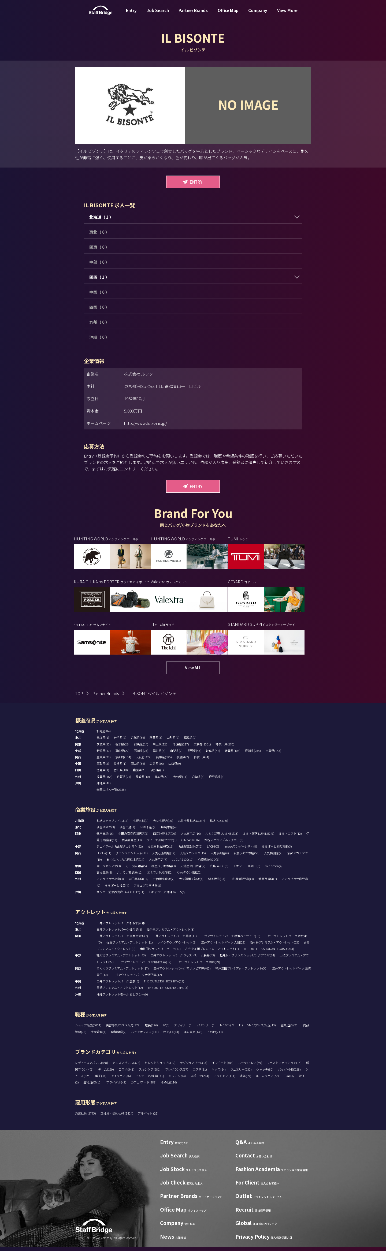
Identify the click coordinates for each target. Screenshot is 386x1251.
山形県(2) (173, 741)
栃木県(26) (122, 748)
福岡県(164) (104, 780)
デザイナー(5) (183, 1029)
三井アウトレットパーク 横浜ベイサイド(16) (230, 939)
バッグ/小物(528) (289, 1073)
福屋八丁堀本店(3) (163, 869)
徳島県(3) (102, 774)
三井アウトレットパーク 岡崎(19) (198, 965)
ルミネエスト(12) (290, 837)
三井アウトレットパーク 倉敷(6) (117, 985)
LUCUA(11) (103, 857)
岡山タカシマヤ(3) (108, 869)
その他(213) (215, 1035)
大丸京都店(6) (219, 857)
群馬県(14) (141, 748)
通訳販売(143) (193, 1035)
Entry (131, 14)
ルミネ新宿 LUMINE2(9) (258, 837)
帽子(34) (100, 1079)
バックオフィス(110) (145, 1035)
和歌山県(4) (201, 761)
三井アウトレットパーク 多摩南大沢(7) (122, 939)
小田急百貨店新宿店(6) (133, 837)
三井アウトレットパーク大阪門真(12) (137, 978)
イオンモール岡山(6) (246, 869)
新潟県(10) (103, 754)
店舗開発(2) (119, 1035)
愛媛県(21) (139, 774)
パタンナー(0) (206, 1029)
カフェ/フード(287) (144, 1086)
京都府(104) (123, 761)
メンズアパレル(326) (126, 1066)
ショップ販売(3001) (88, 1029)
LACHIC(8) (214, 850)
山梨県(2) (176, 754)
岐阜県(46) (213, 754)
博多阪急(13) (216, 883)
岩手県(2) (120, 741)
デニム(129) (106, 1073)
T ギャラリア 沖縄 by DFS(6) (167, 895)
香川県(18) (121, 774)
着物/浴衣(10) (92, 1086)
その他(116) (169, 1086)
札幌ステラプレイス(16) (112, 824)
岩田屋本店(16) (138, 883)
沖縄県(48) (103, 787)
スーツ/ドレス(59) (250, 1066)
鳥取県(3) (102, 767)
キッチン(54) (177, 1079)
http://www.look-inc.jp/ (145, 423)
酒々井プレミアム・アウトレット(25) (274, 946)
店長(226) (151, 1029)
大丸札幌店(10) (163, 824)
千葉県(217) (181, 748)
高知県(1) (157, 774)
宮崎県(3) (198, 780)
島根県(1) (120, 767)
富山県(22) (122, 754)
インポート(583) (222, 1066)
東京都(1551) (202, 748)
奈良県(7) (182, 761)
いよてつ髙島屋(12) (130, 876)
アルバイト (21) (148, 1117)
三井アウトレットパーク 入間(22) (223, 946)
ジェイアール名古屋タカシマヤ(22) (119, 850)
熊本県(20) (161, 780)
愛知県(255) (253, 754)
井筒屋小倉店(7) (164, 883)
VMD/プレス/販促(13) (261, 1029)
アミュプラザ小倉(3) (110, 883)
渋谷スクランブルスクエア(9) (223, 843)
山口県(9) (174, 767)
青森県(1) (102, 741)
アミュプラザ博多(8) (147, 889)
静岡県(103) (232, 754)
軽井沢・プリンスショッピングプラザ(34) (247, 959)
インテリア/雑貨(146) (149, 1079)
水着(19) (245, 1079)
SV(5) (165, 1029)
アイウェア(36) (121, 1079)
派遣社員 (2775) (85, 1117)
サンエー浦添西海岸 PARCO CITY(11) (120, 895)
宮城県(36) (138, 741)
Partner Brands (193, 14)
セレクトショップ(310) (160, 1066)
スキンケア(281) (150, 1073)
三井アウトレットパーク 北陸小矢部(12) (144, 965)
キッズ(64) (218, 1073)
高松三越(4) (104, 876)
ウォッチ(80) (264, 1073)
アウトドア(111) (224, 1079)
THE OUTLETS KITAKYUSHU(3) (167, 991)
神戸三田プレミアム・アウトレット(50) (241, 972)
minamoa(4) (274, 869)
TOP (79, 697)
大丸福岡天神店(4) (191, 883)
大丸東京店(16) (191, 837)
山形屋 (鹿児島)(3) (242, 883)
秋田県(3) (156, 741)
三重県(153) (273, 754)
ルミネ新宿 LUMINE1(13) (221, 837)
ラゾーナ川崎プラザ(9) (161, 843)
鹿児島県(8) (217, 780)
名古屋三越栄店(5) (190, 850)
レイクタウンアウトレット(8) (176, 946)
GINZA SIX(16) (190, 843)
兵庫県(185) (164, 761)
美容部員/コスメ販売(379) (123, 1029)
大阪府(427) (143, 761)
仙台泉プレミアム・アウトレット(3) (170, 933)
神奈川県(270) (225, 748)
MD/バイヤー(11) (231, 1029)
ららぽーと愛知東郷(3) (277, 850)
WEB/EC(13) (171, 1035)
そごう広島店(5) (136, 869)
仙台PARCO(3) (105, 831)
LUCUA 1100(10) (183, 863)
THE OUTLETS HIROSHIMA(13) (164, 985)
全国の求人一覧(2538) (111, 793)
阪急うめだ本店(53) (246, 857)
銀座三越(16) (105, 837)
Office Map (228, 14)
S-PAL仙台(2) (148, 831)
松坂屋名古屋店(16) (160, 850)
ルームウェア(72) (267, 1079)
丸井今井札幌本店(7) (191, 824)
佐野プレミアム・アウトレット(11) (129, 946)
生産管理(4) (98, 1035)
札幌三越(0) (141, 824)
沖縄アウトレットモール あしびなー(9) (122, 998)
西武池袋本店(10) (164, 837)
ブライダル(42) (116, 1086)
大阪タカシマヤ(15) (193, 857)
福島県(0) (190, 741)
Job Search (158, 14)
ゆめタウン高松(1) (189, 876)
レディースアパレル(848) (91, 1066)
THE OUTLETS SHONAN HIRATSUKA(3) (268, 952)
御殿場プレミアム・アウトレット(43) (121, 959)
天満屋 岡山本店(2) (192, 869)
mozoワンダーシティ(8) (241, 850)
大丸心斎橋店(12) (163, 857)
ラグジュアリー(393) (193, 1066)
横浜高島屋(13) (132, 843)
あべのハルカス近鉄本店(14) (125, 863)
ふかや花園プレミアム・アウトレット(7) (212, 952)
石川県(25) (141, 754)
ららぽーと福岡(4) (117, 889)
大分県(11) (180, 780)
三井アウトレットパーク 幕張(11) (175, 939)
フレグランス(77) (176, 1073)
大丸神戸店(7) (158, 863)
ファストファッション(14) (284, 1066)
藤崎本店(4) (169, 831)
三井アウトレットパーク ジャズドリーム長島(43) (182, 959)
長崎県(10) (143, 780)
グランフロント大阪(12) (132, 857)
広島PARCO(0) (219, 869)
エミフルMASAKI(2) (160, 876)
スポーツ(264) (199, 1079)
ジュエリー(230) (241, 1073)
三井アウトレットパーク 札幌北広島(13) (123, 927)
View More (287, 14)
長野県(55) (194, 754)
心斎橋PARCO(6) (209, 863)
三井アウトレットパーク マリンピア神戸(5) (182, 972)
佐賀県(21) (124, 780)
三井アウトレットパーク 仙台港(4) (119, 933)
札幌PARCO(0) (219, 824)
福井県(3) (159, 754)
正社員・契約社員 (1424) (117, 1117)
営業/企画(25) (289, 1029)
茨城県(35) (103, 748)
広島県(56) (157, 767)
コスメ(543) (126, 1073)
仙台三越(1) (127, 831)
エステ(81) (200, 1073)
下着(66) (289, 1079)
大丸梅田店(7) (273, 857)
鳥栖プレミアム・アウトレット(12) (119, 991)
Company (257, 14)
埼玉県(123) (161, 748)
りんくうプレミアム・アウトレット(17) (122, 972)
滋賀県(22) (103, 761)
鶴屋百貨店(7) (267, 883)
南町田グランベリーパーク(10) (160, 952)
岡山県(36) (138, 767)
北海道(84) (103, 735)
